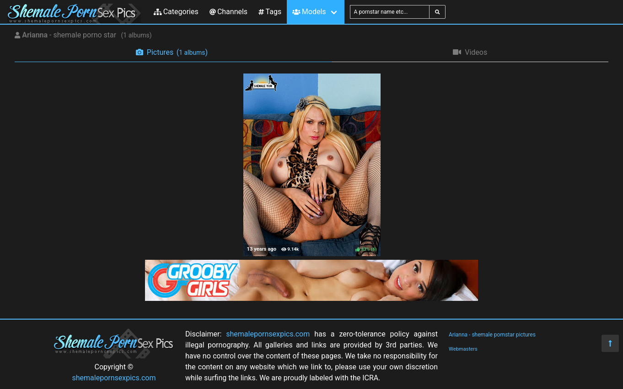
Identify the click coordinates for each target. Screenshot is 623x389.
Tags (269, 11)
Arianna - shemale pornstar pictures (492, 334)
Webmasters (463, 349)
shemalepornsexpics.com (114, 377)
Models (309, 11)
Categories (176, 11)
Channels (228, 11)
